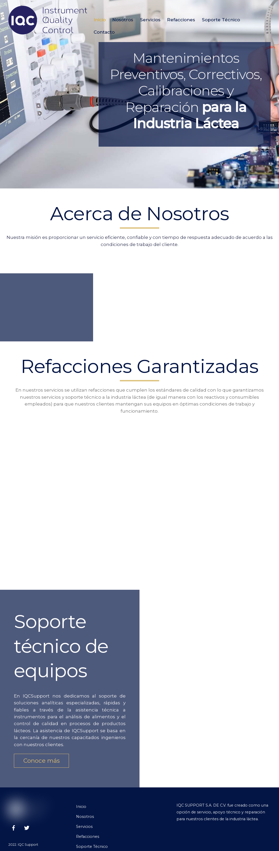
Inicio (100, 19)
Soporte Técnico (221, 19)
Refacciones (181, 19)
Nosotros (122, 19)
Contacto (104, 32)
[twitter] (27, 827)
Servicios (150, 19)
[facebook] (13, 827)
